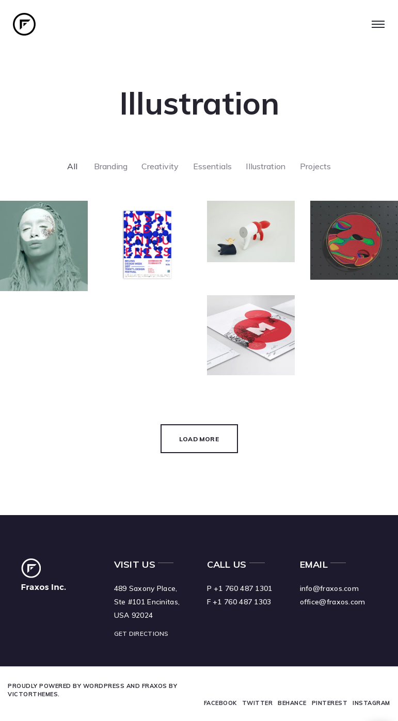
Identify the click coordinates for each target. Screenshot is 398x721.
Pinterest (330, 703)
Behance (292, 703)
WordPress (104, 686)
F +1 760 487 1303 (239, 601)
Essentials (212, 167)
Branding (108, 167)
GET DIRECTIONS (141, 633)
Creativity (160, 167)
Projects (317, 167)
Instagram (372, 703)
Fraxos (154, 686)
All (70, 167)
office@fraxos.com (332, 601)
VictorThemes (33, 694)
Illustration (267, 167)
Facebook (220, 703)
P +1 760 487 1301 (240, 588)
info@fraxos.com (329, 588)
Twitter (257, 703)
